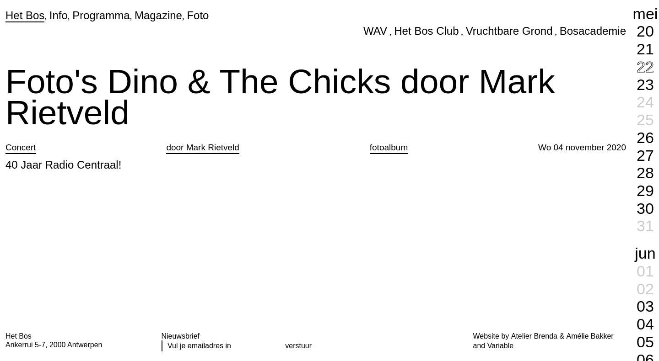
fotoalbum (389, 147)
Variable (500, 346)
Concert (20, 147)
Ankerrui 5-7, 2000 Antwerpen (53, 345)
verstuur (298, 346)
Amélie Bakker (590, 336)
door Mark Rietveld (202, 147)
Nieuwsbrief (181, 336)
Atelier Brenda (534, 336)
